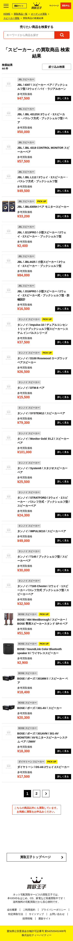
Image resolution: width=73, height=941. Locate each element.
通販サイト (19, 6)
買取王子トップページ (35, 857)
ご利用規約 (29, 909)
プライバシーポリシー (53, 909)
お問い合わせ (57, 914)
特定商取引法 (15, 914)
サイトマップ (36, 914)
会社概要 (12, 909)
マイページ (54, 6)
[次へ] (45, 793)
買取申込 (66, 6)
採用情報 (27, 918)
